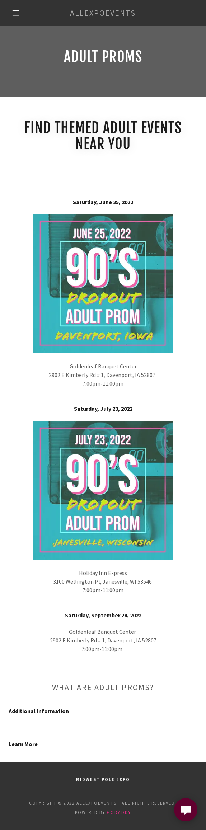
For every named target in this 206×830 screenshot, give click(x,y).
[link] (103, 13)
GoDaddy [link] (119, 812)
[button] (18, 13)
